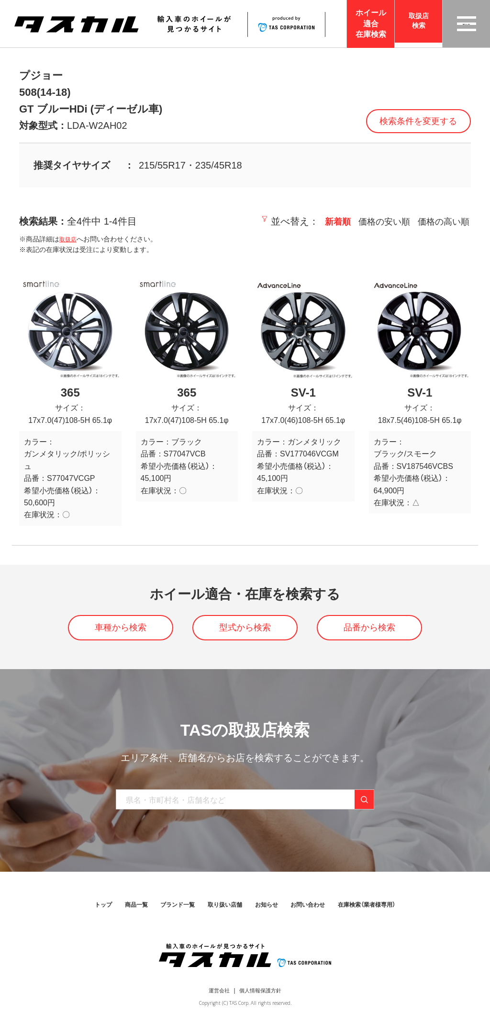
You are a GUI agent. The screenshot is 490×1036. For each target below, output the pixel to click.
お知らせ (269, 910)
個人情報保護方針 (262, 995)
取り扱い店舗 (221, 910)
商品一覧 (119, 910)
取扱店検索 (418, 23)
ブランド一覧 (167, 910)
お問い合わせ (317, 910)
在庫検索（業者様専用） (385, 910)
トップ (81, 910)
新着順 (325, 221)
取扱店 (69, 239)
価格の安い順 (375, 221)
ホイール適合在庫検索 (371, 23)
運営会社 (216, 995)
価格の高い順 (440, 221)
